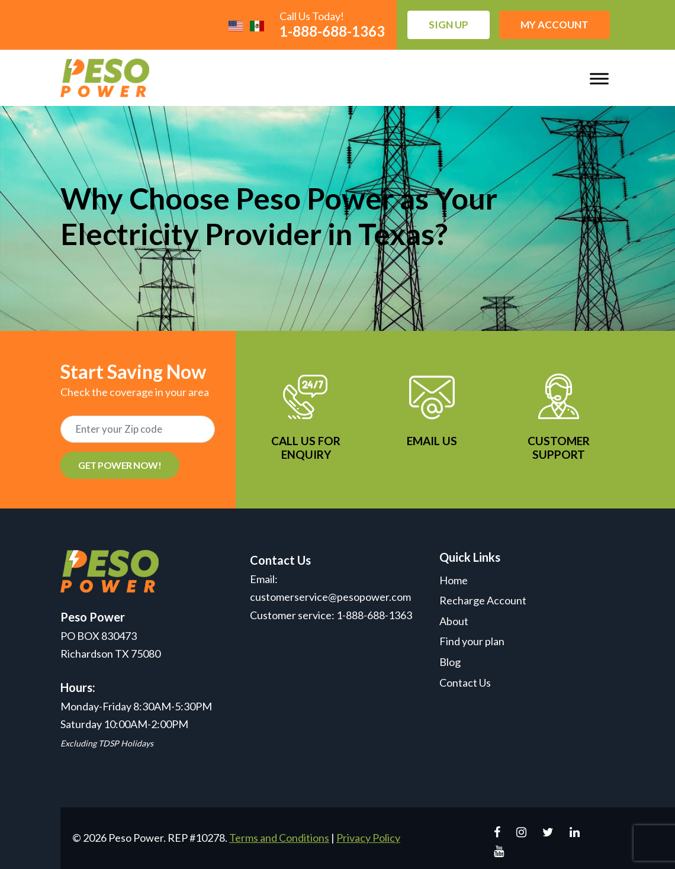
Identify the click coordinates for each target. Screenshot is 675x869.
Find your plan (471, 641)
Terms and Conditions (279, 837)
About (453, 620)
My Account (554, 24)
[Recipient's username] (137, 429)
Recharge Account (482, 600)
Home (453, 580)
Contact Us (465, 682)
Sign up (448, 24)
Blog (450, 661)
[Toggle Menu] (599, 78)
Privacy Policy (368, 837)
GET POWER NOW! (119, 465)
